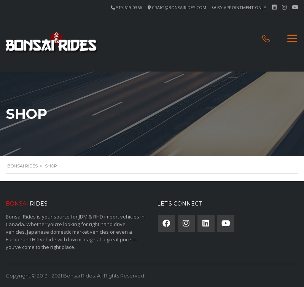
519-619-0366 (129, 7)
